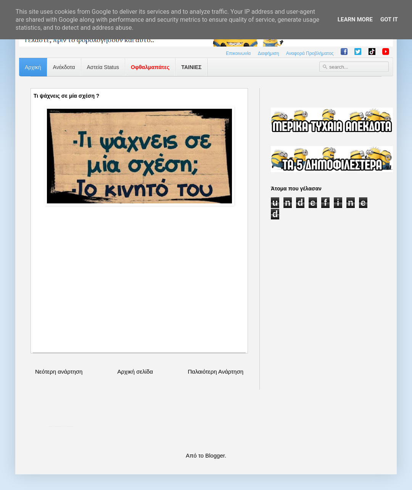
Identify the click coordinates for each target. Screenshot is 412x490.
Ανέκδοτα (64, 67)
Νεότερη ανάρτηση (58, 371)
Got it (389, 19)
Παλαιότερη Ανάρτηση (215, 371)
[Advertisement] (139, 287)
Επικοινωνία (238, 53)
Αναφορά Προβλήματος (310, 53)
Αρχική (33, 67)
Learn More (355, 19)
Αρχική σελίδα (135, 371)
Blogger (215, 455)
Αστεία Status (103, 67)
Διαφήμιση (268, 53)
